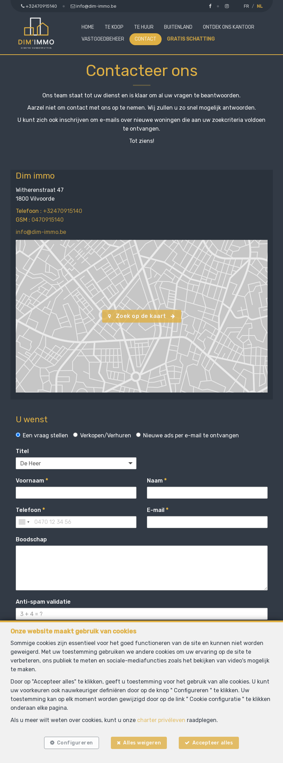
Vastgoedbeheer (103, 39)
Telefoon (30, 510)
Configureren (75, 743)
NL (259, 6)
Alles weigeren (142, 743)
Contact (145, 39)
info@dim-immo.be (41, 232)
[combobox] (23, 522)
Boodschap (31, 539)
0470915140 (47, 219)
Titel (22, 451)
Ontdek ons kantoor (228, 27)
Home (88, 27)
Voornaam (32, 480)
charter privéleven (161, 720)
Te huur (144, 27)
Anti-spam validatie (43, 601)
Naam (157, 480)
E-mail (157, 510)
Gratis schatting (191, 39)
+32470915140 (62, 211)
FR (246, 6)
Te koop (114, 27)
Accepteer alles (212, 743)
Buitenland (178, 27)
